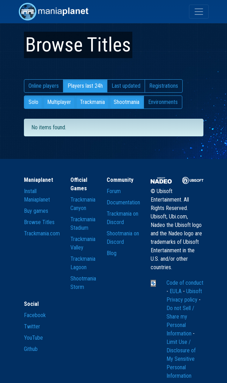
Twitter (32, 326)
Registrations (163, 85)
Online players (44, 85)
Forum (114, 191)
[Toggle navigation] (199, 12)
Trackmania (92, 102)
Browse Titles (39, 222)
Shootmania (126, 102)
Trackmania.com (42, 233)
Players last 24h (85, 85)
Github (31, 349)
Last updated (126, 85)
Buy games (36, 211)
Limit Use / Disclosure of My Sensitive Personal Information (181, 359)
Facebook (35, 315)
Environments (163, 102)
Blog (111, 253)
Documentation (123, 202)
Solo (33, 102)
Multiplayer (59, 102)
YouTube (33, 337)
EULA (176, 291)
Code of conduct (184, 282)
